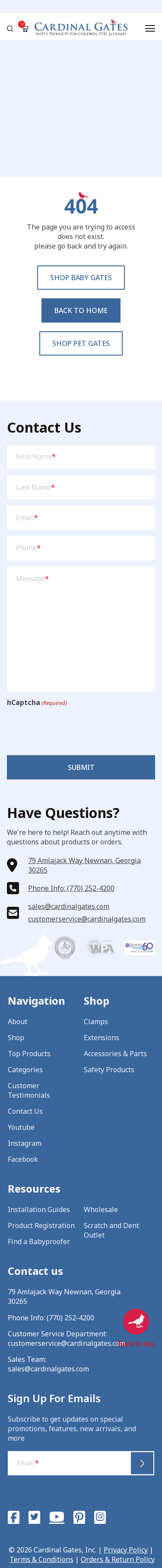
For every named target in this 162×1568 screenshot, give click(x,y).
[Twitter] (34, 1516)
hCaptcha (37, 702)
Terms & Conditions (41, 1559)
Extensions (101, 1037)
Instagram (24, 1143)
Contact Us (25, 1111)
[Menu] (150, 28)
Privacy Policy (126, 1550)
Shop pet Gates (81, 343)
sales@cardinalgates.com (68, 906)
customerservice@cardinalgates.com (87, 919)
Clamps (96, 1021)
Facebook (23, 1159)
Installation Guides (39, 1209)
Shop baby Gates (81, 277)
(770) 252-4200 (70, 1317)
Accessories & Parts (115, 1053)
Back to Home (81, 310)
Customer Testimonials (29, 1090)
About (17, 1021)
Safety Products (109, 1069)
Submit (81, 767)
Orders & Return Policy (118, 1559)
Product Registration (41, 1225)
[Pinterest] (79, 1516)
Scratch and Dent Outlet (111, 1230)
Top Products (29, 1053)
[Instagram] (100, 1516)
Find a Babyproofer (39, 1241)
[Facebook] (13, 1516)
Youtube (21, 1127)
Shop (16, 1037)
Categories (25, 1069)
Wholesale (101, 1209)
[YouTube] (56, 1516)
